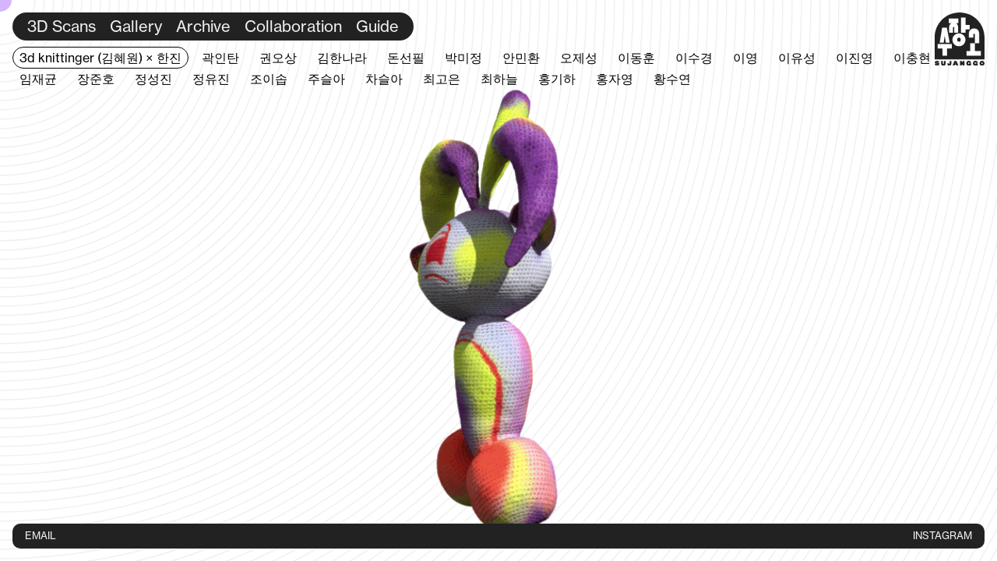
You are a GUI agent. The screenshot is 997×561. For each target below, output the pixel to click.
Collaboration (293, 26)
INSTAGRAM (942, 535)
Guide (377, 26)
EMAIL (40, 535)
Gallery (136, 26)
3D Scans (61, 26)
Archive (203, 26)
